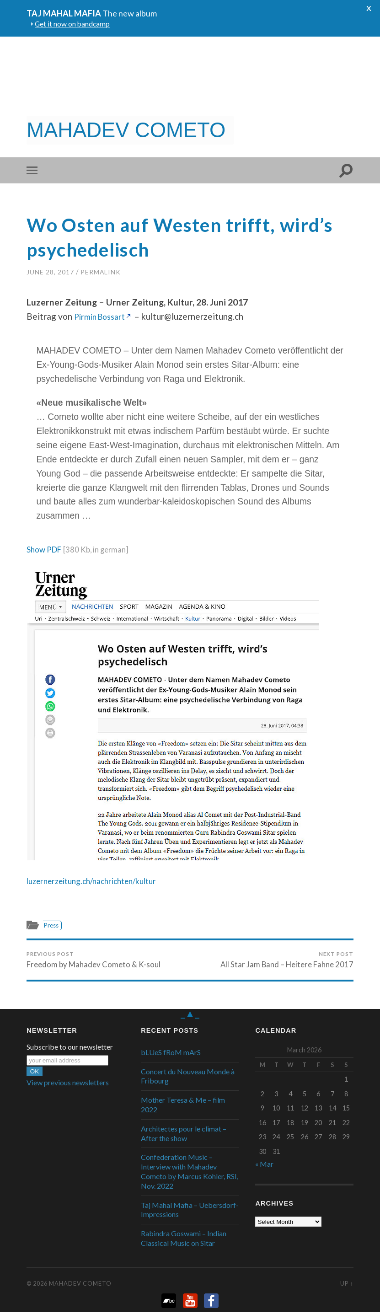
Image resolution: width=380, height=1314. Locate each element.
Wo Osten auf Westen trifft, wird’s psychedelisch (165, 236)
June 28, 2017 (50, 272)
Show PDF (47, 549)
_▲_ (190, 1015)
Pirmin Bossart (103, 316)
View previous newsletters (68, 1084)
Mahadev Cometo (80, 1285)
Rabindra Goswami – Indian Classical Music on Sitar (183, 1240)
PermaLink (101, 272)
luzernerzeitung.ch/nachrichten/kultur (99, 880)
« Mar (264, 1165)
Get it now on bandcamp (78, 23)
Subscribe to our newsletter (70, 1048)
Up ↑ (346, 1285)
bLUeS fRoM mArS (171, 1054)
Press (52, 925)
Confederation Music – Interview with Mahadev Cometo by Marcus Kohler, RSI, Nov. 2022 (189, 1172)
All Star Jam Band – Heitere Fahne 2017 (286, 960)
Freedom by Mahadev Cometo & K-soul (93, 960)
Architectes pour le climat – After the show (183, 1135)
